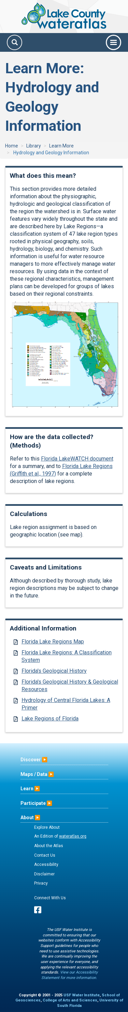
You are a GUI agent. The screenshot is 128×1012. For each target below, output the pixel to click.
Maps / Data (33, 774)
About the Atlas (48, 845)
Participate (33, 803)
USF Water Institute (81, 995)
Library (33, 146)
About (27, 817)
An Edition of (60, 836)
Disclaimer (44, 874)
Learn (26, 788)
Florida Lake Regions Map (53, 641)
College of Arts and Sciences (70, 1000)
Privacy (41, 883)
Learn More (61, 146)
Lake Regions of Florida (50, 718)
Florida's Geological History (54, 671)
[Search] (14, 42)
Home (11, 146)
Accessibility (46, 864)
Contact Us (44, 855)
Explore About (47, 827)
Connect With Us (50, 898)
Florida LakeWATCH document (77, 458)
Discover (30, 759)
